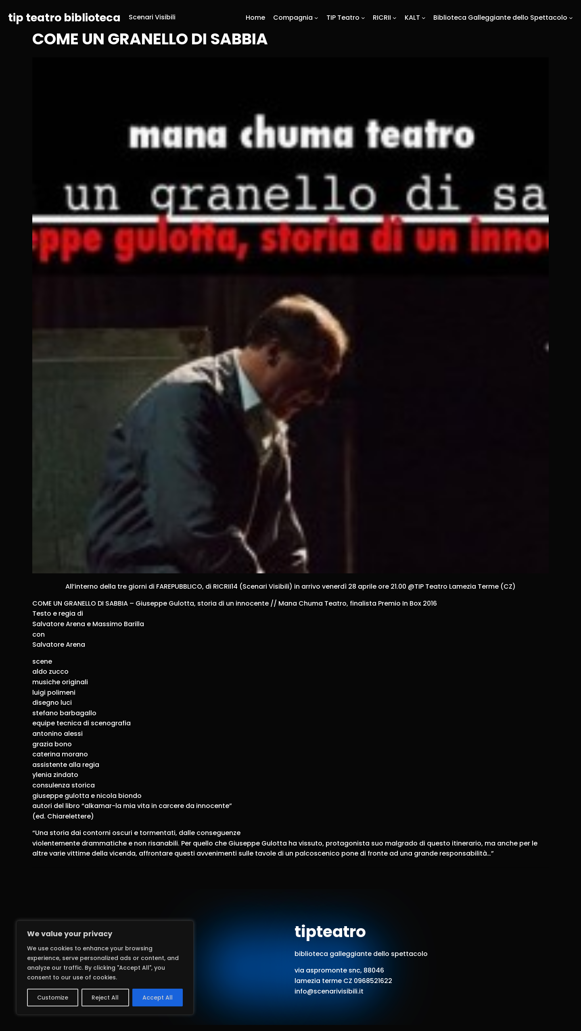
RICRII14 (225, 586)
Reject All (105, 998)
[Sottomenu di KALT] (424, 17)
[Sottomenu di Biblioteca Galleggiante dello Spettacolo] (571, 17)
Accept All (157, 998)
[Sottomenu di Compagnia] (316, 17)
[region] (105, 968)
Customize (52, 998)
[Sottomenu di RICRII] (395, 17)
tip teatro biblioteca (64, 17)
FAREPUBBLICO (179, 586)
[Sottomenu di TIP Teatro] (363, 17)
